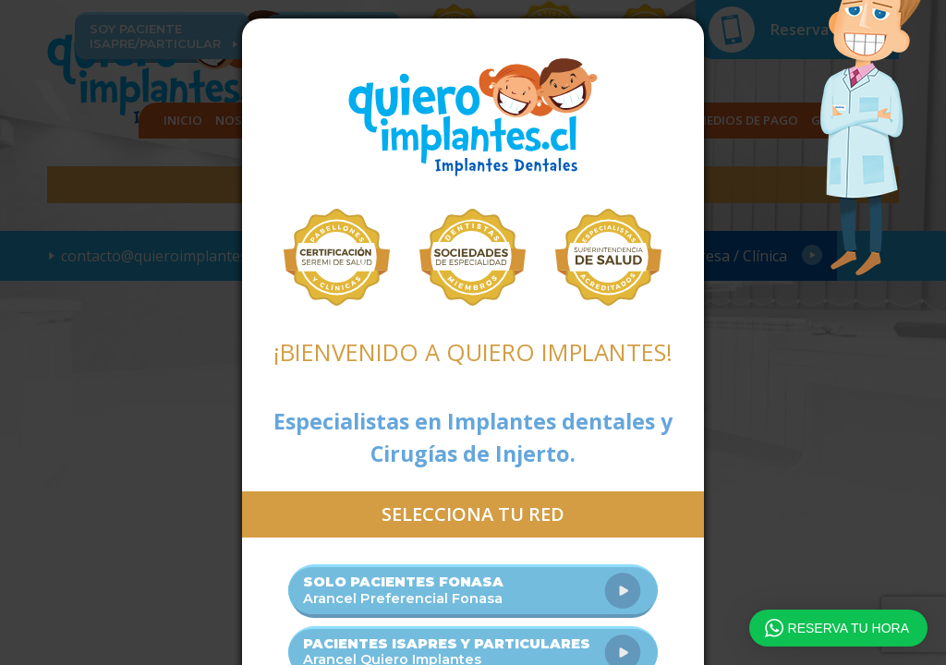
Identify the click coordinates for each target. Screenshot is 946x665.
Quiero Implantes (473, 117)
